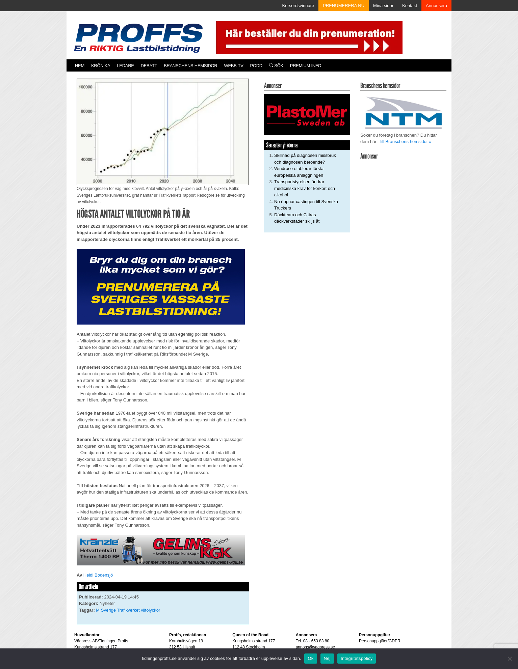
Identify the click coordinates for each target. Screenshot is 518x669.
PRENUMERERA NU (343, 5)
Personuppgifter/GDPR (379, 641)
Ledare (125, 65)
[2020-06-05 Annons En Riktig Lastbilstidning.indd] (161, 549)
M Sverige (106, 610)
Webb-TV (233, 65)
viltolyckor (150, 610)
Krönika (100, 65)
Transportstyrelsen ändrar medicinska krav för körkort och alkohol (304, 188)
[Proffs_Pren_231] (161, 286)
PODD (256, 65)
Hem (79, 65)
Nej (327, 658)
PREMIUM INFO (305, 65)
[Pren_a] (308, 37)
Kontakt (409, 5)
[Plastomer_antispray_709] (307, 114)
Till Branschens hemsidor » (405, 141)
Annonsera (436, 5)
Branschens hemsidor (190, 65)
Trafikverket (128, 610)
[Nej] (509, 658)
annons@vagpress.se (315, 647)
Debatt (149, 65)
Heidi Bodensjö (98, 575)
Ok (310, 658)
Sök (276, 65)
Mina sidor (383, 5)
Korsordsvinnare (298, 5)
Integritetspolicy (357, 658)
